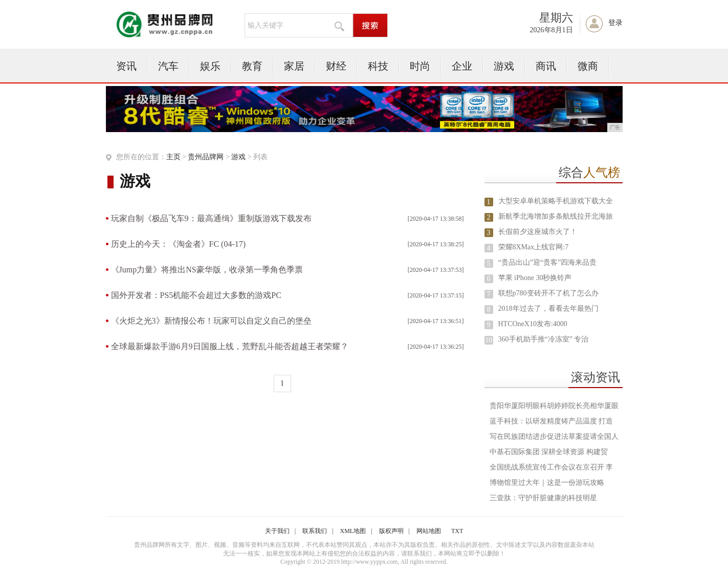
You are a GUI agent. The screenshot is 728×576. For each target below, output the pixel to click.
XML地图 (353, 531)
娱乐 (210, 66)
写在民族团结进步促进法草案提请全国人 (554, 436)
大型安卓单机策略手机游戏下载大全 (555, 201)
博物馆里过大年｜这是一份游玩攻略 (547, 482)
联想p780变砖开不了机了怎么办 (548, 293)
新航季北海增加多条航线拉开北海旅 (555, 216)
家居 (294, 66)
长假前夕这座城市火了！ (537, 232)
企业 (462, 66)
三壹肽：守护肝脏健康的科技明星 (543, 498)
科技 (378, 66)
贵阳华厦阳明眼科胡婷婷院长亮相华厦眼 (554, 406)
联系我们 (314, 531)
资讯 (126, 66)
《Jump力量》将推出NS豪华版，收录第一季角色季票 (207, 269)
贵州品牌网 (206, 157)
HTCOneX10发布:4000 (532, 324)
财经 (336, 66)
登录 (615, 23)
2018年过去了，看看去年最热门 (548, 308)
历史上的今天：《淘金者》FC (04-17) (178, 244)
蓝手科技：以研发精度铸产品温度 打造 (551, 421)
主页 (173, 157)
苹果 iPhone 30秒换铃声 (535, 278)
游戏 (504, 66)
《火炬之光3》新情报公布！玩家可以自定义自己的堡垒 (211, 320)
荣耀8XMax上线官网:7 (533, 247)
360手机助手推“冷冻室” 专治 (543, 339)
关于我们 (277, 531)
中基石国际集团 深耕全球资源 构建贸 (549, 452)
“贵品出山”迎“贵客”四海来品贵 (547, 262)
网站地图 (428, 531)
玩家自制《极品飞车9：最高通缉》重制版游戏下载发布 (211, 218)
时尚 (420, 66)
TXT (457, 531)
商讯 (546, 66)
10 (488, 340)
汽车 (168, 66)
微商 (588, 66)
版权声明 (391, 531)
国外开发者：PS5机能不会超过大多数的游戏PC (196, 295)
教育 (252, 66)
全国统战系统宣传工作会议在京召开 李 (551, 467)
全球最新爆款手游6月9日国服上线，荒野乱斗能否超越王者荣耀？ (229, 346)
